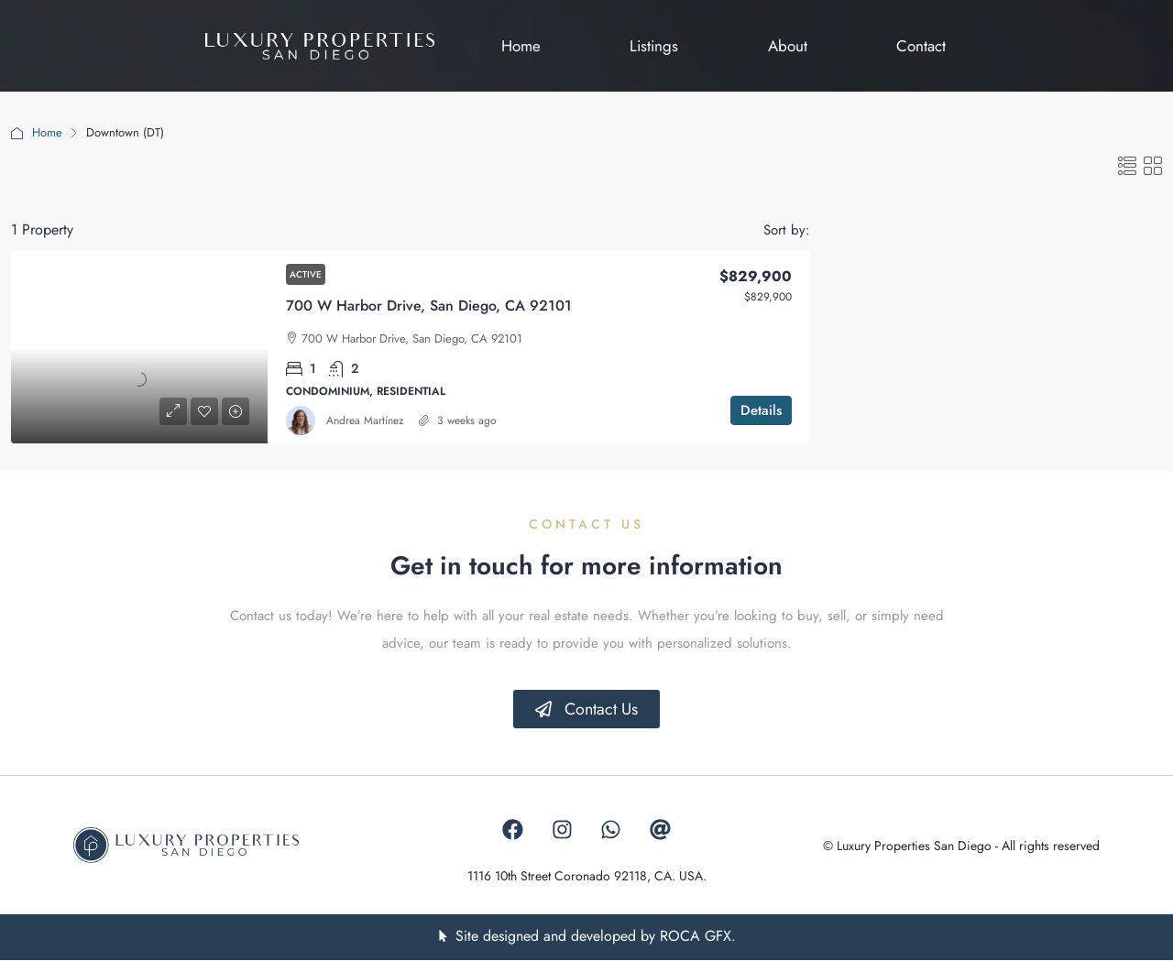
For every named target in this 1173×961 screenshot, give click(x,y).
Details (761, 410)
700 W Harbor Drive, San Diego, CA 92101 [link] (429, 305)
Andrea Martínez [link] (365, 420)
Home (47, 132)
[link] (139, 347)
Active (306, 274)
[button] (1127, 167)
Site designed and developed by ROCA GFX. (595, 935)
